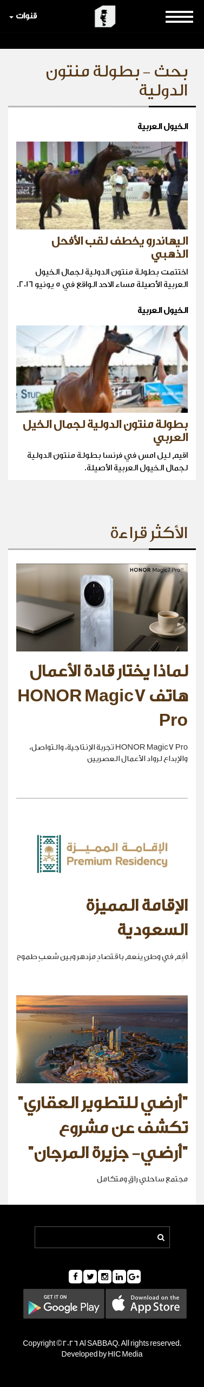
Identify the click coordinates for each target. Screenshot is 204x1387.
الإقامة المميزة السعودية (136, 918)
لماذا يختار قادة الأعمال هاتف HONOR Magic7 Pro (102, 696)
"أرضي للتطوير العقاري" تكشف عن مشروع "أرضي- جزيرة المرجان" (102, 1128)
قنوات (23, 16)
